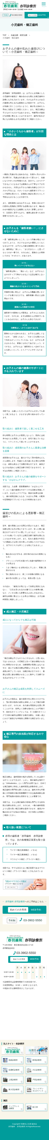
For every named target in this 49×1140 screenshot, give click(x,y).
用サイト (35, 1050)
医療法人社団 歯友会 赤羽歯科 (13, 1050)
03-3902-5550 (26, 953)
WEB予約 (37, 15)
